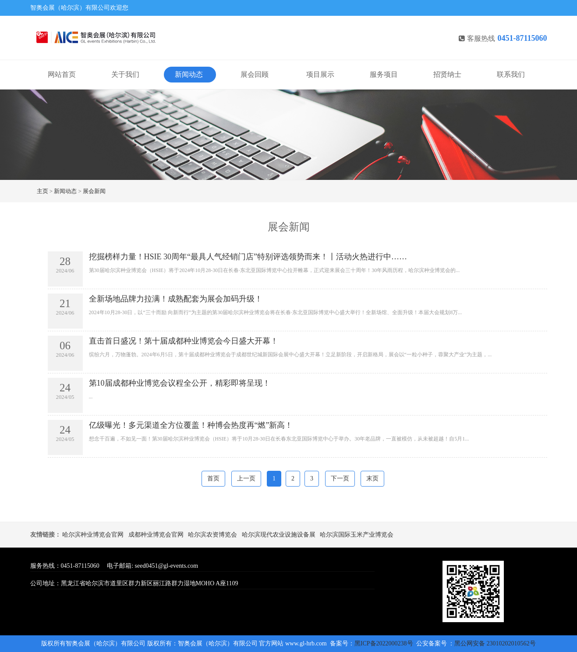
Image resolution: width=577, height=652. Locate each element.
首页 (213, 478)
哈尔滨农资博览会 (212, 534)
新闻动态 (189, 74)
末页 (372, 478)
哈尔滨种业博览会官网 (93, 534)
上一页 (246, 478)
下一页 (340, 478)
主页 (42, 191)
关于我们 (125, 74)
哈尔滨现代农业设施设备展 (278, 534)
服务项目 (384, 74)
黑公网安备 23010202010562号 (495, 643)
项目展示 (320, 74)
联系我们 (511, 74)
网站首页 (62, 74)
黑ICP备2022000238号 (384, 643)
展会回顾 (255, 74)
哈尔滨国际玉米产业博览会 (356, 534)
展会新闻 (94, 191)
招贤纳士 (447, 74)
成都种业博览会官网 (156, 534)
